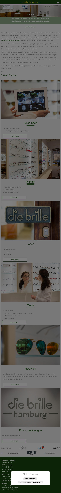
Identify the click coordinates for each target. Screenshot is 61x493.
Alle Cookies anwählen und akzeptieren (30, 482)
